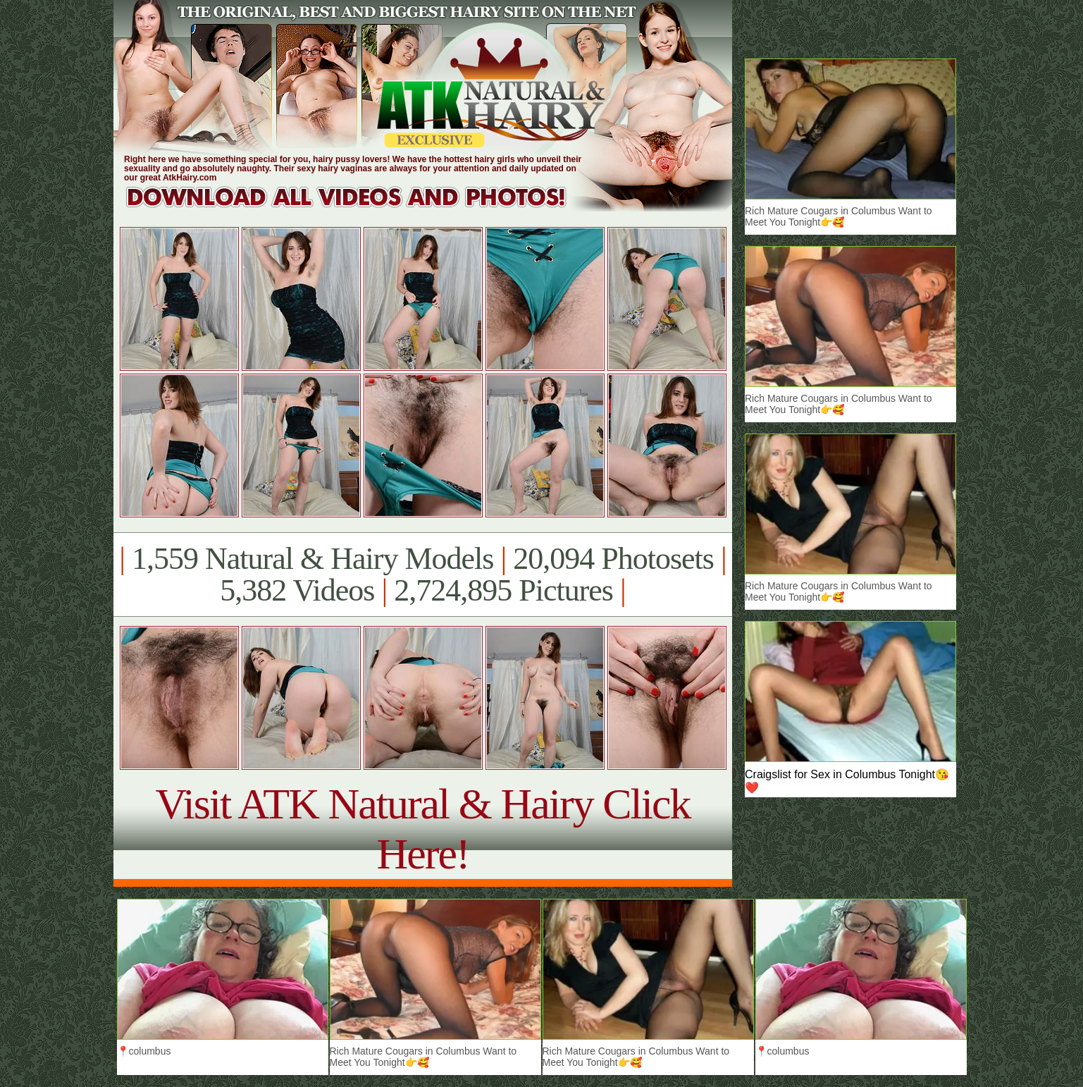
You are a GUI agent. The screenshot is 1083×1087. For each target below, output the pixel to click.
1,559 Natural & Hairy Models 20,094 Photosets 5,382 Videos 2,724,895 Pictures (422, 574)
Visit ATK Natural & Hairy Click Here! (422, 829)
